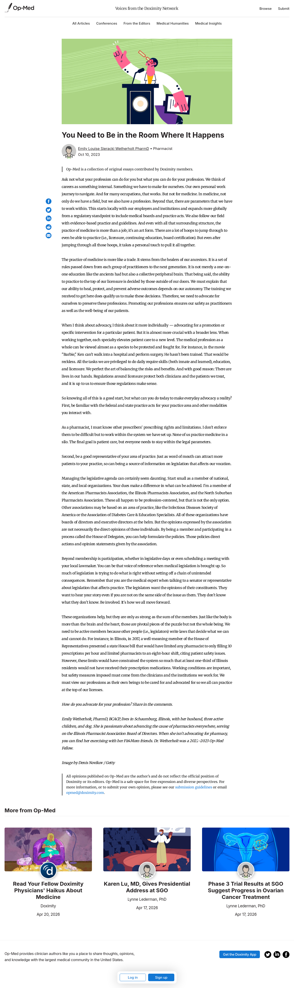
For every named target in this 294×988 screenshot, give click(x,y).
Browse (265, 8)
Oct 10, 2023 (89, 154)
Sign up (161, 977)
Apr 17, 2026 (130, 907)
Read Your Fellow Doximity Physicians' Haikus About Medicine (48, 890)
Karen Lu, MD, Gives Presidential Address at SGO (147, 887)
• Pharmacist (161, 148)
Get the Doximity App (239, 954)
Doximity (48, 906)
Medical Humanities (173, 23)
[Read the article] (48, 850)
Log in (133, 977)
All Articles (81, 23)
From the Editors (137, 23)
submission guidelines (193, 787)
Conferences (106, 23)
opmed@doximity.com (85, 792)
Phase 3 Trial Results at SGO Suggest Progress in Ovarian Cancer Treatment (246, 890)
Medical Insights (208, 23)
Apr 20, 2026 (32, 914)
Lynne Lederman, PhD (147, 899)
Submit (283, 8)
